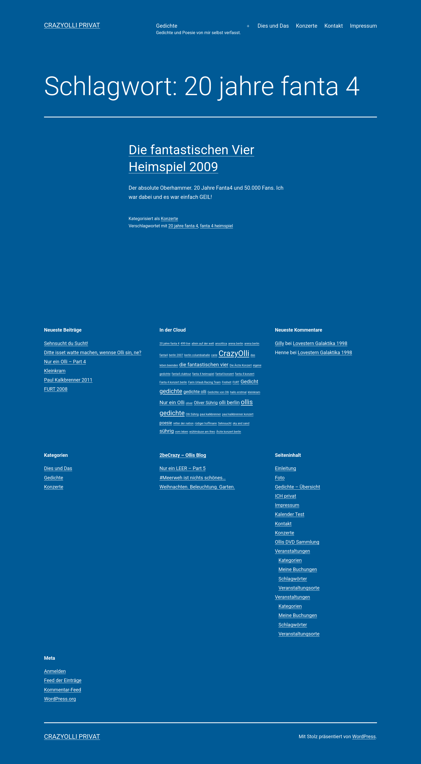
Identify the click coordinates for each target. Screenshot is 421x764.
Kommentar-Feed (62, 690)
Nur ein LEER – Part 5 (182, 468)
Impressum (363, 26)
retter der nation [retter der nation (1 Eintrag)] (183, 423)
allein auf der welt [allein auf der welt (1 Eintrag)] (202, 343)
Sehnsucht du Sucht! (66, 343)
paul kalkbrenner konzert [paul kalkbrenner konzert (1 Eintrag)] (237, 414)
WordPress (364, 736)
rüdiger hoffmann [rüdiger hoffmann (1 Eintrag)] (206, 423)
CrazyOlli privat (72, 25)
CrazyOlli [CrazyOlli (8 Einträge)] (234, 353)
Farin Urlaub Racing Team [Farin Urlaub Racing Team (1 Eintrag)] (204, 382)
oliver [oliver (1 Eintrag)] (189, 403)
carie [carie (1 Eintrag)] (214, 355)
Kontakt (333, 26)
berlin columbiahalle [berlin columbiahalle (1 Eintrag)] (197, 355)
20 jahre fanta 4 (183, 225)
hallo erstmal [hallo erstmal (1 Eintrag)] (238, 392)
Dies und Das (273, 26)
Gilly (279, 343)
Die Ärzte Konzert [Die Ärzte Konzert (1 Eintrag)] (241, 365)
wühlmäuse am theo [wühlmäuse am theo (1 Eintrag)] (202, 431)
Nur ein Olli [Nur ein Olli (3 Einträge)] (171, 402)
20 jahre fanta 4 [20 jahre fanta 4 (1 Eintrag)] (169, 343)
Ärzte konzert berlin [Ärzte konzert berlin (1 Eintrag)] (228, 431)
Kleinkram (55, 371)
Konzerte (306, 26)
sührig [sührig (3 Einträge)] (166, 431)
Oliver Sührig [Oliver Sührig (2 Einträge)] (206, 402)
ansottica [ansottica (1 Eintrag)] (221, 343)
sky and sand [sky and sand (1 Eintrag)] (241, 423)
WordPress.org (60, 699)
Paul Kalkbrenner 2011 (68, 380)
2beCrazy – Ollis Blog (182, 455)
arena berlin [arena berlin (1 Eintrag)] (235, 343)
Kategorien (290, 560)
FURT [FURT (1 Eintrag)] (236, 382)
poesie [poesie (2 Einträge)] (165, 422)
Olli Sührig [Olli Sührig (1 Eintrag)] (192, 414)
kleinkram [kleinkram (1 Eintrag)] (254, 392)
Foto (280, 477)
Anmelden (55, 671)
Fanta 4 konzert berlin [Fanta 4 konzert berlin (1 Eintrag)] (173, 382)
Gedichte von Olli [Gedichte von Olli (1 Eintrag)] (218, 392)
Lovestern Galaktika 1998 (320, 343)
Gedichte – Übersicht (297, 487)
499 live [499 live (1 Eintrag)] (185, 343)
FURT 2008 (55, 389)
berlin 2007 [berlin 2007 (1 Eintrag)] (176, 355)
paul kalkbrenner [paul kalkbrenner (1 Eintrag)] (210, 414)
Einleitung (285, 468)
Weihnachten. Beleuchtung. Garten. (197, 487)
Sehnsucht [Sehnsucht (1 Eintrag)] (224, 423)
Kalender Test (289, 514)
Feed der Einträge (62, 680)
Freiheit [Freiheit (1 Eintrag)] (226, 382)
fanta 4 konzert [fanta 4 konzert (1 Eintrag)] (245, 374)
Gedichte (198, 29)
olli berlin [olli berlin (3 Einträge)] (229, 402)
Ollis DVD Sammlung (297, 542)
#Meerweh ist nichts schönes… (192, 477)
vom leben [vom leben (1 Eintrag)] (181, 431)
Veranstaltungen (292, 551)
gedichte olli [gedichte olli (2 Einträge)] (194, 391)
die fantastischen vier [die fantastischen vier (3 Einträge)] (203, 364)
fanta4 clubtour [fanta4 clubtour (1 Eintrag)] (181, 374)
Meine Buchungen (297, 569)
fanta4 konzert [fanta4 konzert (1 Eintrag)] (224, 374)
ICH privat (285, 496)
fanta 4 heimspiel (216, 225)
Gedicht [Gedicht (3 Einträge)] (249, 381)
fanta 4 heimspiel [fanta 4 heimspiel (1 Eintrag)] (203, 374)
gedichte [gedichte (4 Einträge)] (170, 391)
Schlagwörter (292, 579)
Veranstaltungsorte (299, 588)
